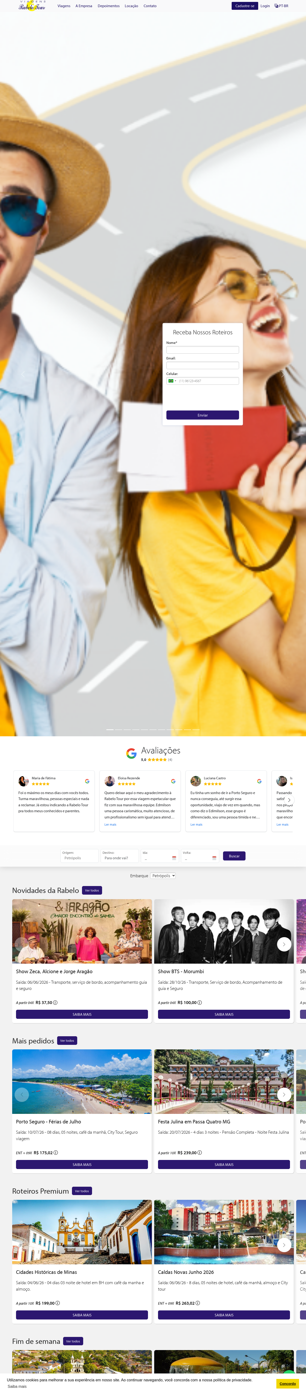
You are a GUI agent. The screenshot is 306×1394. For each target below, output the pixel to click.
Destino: (108, 852)
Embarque (139, 875)
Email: (170, 358)
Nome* (171, 342)
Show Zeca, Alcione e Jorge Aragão (54, 971)
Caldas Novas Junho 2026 (186, 1271)
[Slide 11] (196, 729)
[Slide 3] (127, 729)
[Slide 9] (178, 729)
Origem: (68, 852)
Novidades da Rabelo (45, 890)
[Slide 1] (110, 729)
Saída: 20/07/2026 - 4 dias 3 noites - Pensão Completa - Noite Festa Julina (223, 1132)
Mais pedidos (33, 1040)
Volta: (187, 852)
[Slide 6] (153, 729)
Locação (131, 5)
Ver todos (92, 890)
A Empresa (84, 5)
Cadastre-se (244, 5)
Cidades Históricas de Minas (46, 1271)
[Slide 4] (135, 729)
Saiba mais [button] (17, 1386)
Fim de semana (36, 1341)
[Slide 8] (170, 729)
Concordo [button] (288, 1384)
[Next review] (289, 800)
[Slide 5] (144, 729)
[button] (172, 381)
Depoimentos (109, 5)
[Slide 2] (118, 729)
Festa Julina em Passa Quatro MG (194, 1121)
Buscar (234, 856)
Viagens (64, 5)
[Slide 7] (161, 729)
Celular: (172, 373)
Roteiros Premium (40, 1191)
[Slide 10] (187, 729)
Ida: (145, 852)
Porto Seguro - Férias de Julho (48, 1121)
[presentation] (202, 397)
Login (265, 5)
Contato (150, 5)
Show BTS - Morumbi (181, 971)
